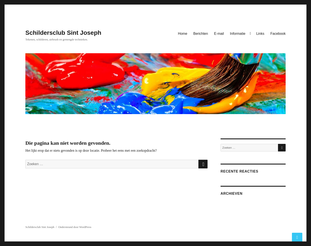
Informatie (237, 33)
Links (260, 33)
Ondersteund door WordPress (74, 227)
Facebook (278, 33)
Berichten (200, 33)
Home (182, 33)
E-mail (219, 33)
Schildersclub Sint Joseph (63, 32)
